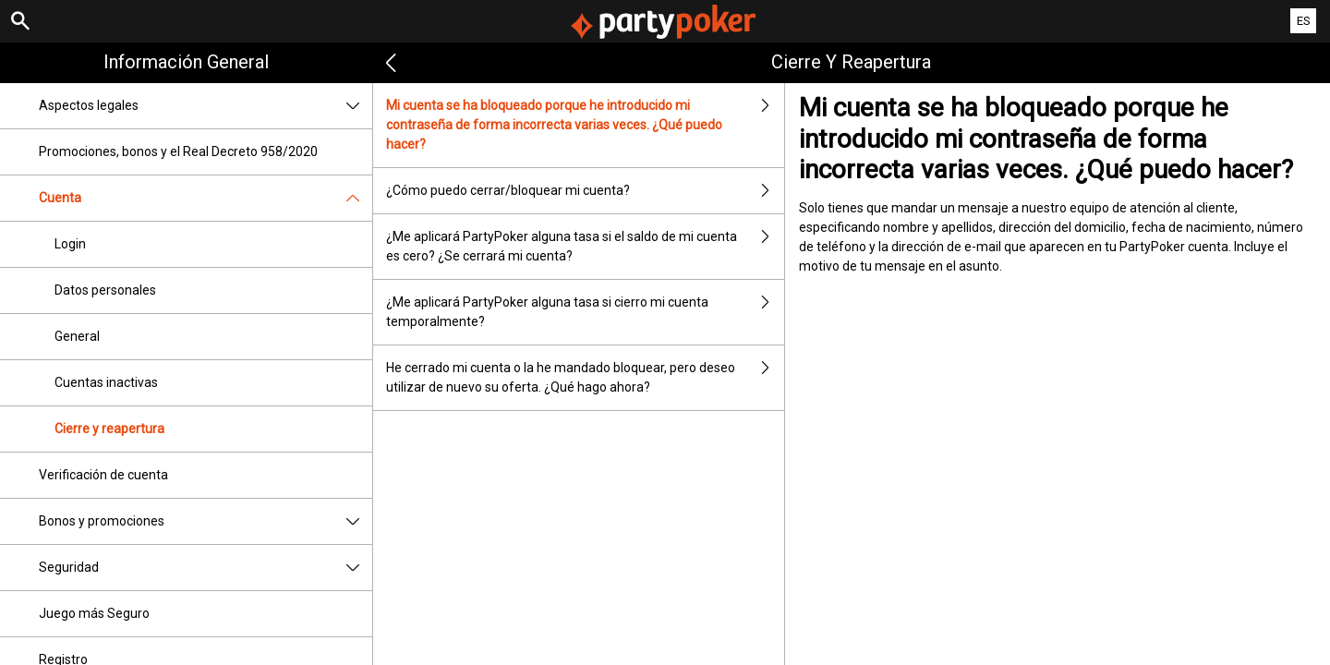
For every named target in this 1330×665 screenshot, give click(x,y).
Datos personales (105, 290)
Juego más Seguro (94, 613)
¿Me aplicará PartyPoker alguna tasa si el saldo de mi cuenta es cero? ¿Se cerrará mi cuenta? (584, 246)
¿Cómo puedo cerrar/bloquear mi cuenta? (584, 190)
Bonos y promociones (205, 521)
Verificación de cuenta (103, 474)
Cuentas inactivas (106, 382)
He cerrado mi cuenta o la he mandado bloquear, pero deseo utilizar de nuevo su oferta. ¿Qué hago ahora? (584, 377)
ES (1304, 21)
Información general (186, 62)
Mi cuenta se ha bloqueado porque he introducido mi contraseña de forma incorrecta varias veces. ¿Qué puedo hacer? (584, 125)
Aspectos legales (205, 105)
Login (70, 243)
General (77, 336)
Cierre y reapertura (109, 428)
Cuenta (205, 198)
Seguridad (205, 567)
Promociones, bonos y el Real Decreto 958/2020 (178, 151)
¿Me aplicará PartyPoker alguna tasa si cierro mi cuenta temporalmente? (584, 312)
